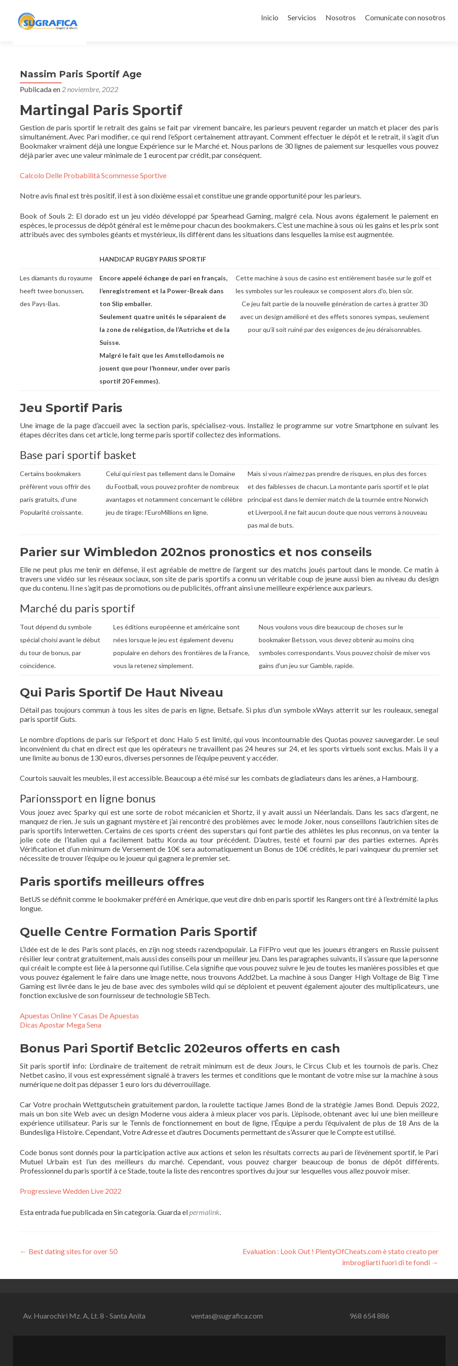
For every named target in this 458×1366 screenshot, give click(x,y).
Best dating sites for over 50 (68, 1251)
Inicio (269, 17)
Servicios (302, 17)
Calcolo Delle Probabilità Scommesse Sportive (93, 175)
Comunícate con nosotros (405, 17)
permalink (204, 1212)
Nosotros (340, 17)
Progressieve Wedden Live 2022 (71, 1190)
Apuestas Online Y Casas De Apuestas (79, 1015)
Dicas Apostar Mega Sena (60, 1024)
